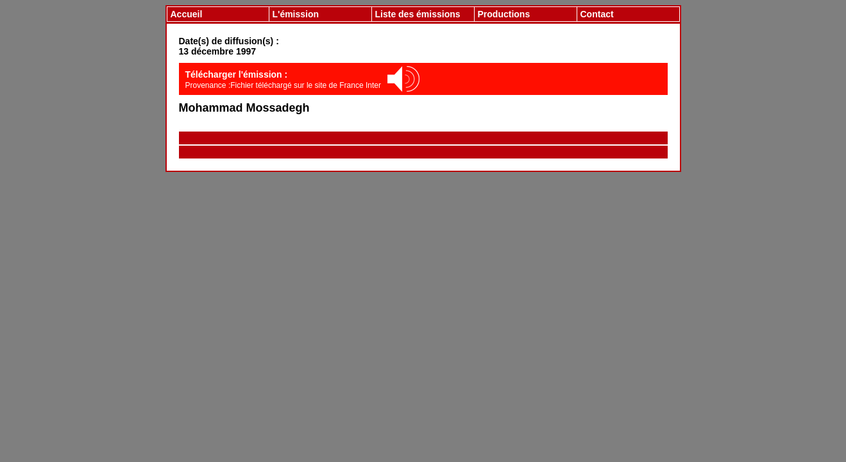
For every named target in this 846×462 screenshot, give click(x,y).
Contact (597, 14)
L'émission (296, 14)
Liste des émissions (418, 14)
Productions (504, 14)
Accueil (187, 14)
